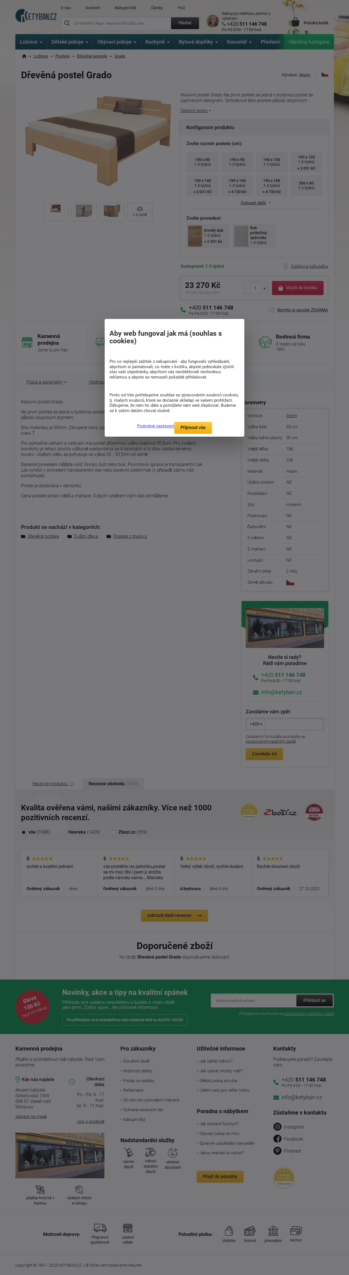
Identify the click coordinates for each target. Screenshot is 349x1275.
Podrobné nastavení (155, 426)
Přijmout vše (193, 427)
